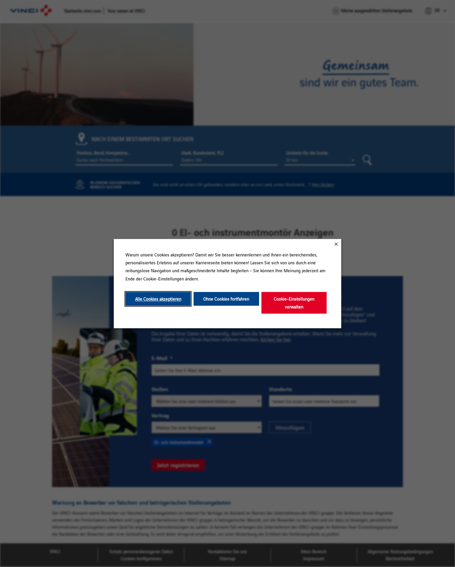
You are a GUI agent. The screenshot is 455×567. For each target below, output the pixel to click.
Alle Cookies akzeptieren (158, 299)
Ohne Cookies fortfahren (226, 299)
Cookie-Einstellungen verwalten (294, 303)
